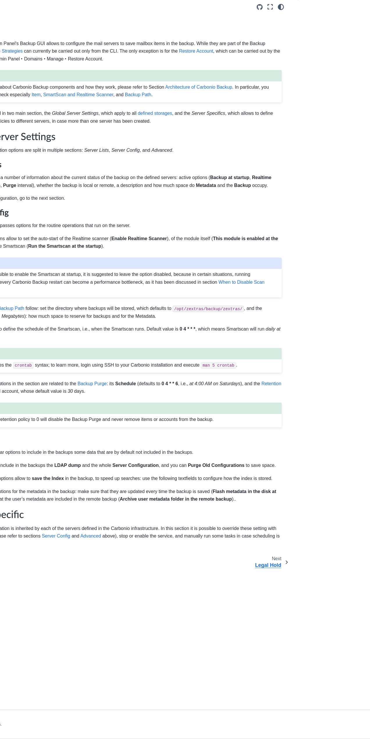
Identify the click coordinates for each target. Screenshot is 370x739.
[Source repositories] (259, 7)
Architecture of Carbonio (30, 77)
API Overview (20, 264)
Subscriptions (24, 174)
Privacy (19, 183)
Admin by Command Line (31, 245)
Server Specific (317, 27)
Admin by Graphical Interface (27, 99)
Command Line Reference (32, 292)
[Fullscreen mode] (270, 7)
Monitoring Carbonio (26, 255)
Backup (19, 192)
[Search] (37, 44)
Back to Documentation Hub (33, 320)
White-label (22, 128)
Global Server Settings (325, 18)
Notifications (23, 211)
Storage (19, 165)
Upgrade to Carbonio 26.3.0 (33, 67)
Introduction (18, 58)
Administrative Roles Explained (31, 233)
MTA (16, 155)
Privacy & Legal (92, 731)
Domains (20, 137)
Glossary (16, 273)
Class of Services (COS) (35, 146)
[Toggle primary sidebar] (84, 7)
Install (13, 86)
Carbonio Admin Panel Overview (33, 115)
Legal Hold (22, 201)
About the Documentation (31, 282)
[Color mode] (281, 7)
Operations (22, 220)
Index (13, 305)
